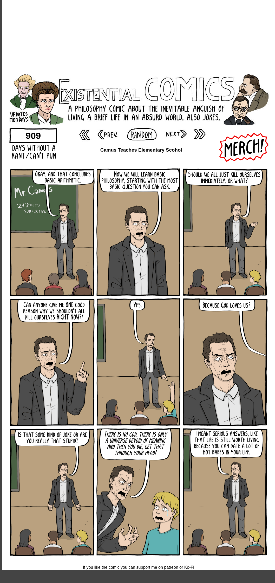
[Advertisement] (138, 36)
